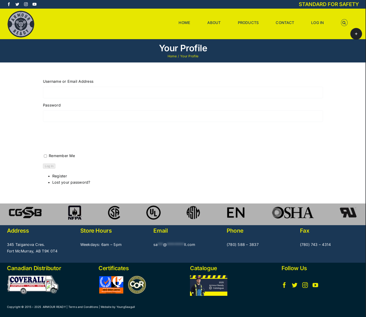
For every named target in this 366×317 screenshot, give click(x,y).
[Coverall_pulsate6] (32, 277)
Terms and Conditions (83, 307)
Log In (49, 166)
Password (52, 105)
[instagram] (305, 285)
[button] (344, 23)
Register (59, 176)
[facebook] (284, 285)
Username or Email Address (68, 81)
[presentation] (78, 141)
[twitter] (294, 285)
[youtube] (315, 285)
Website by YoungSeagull (118, 307)
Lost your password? (71, 182)
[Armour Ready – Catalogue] (208, 277)
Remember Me (62, 155)
